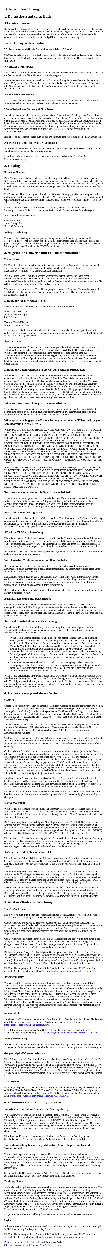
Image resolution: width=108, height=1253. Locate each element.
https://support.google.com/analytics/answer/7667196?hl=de (39, 1095)
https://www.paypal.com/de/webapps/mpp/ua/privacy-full (32, 1245)
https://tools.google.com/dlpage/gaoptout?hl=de (27, 1024)
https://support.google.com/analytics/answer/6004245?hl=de (68, 1032)
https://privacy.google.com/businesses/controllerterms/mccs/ (65, 971)
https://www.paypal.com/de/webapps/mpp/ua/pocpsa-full (63, 1237)
